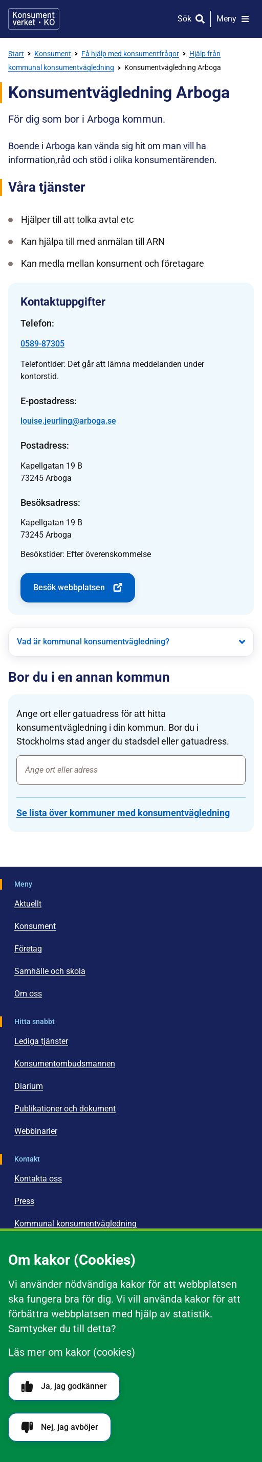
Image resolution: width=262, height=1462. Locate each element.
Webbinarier (35, 1131)
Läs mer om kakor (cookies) (71, 1352)
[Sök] (191, 19)
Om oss (28, 994)
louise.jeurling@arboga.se (68, 421)
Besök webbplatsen (77, 587)
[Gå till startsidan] (33, 19)
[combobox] (131, 770)
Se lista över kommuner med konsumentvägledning (123, 812)
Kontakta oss (38, 1178)
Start (16, 54)
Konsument (52, 54)
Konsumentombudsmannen (64, 1064)
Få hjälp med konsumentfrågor (130, 54)
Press (24, 1201)
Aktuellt (27, 904)
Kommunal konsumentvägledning (75, 1223)
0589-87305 (42, 344)
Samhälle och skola (49, 971)
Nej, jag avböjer (59, 1427)
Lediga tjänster (41, 1041)
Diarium (28, 1086)
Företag (28, 949)
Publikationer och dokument (65, 1108)
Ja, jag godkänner (64, 1387)
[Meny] (233, 19)
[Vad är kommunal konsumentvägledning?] (131, 642)
